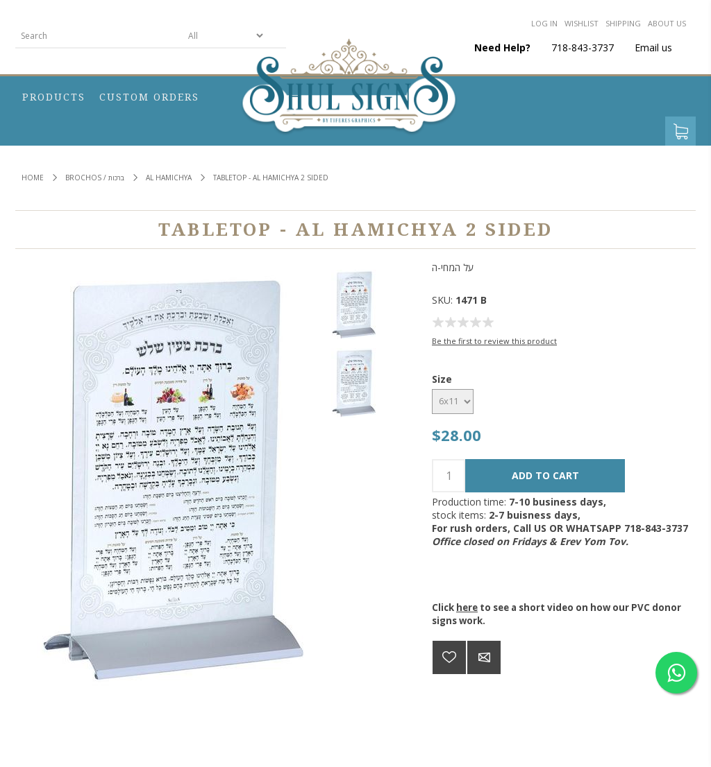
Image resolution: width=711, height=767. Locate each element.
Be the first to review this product (494, 341)
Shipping (623, 23)
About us (667, 23)
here (467, 607)
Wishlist (581, 23)
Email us (653, 47)
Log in (544, 23)
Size (442, 379)
